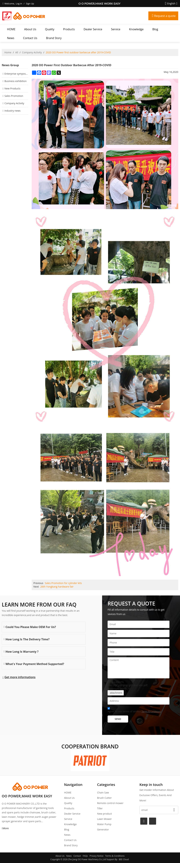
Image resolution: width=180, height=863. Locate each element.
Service (115, 29)
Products (69, 29)
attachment (115, 692)
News (10, 38)
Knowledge (136, 29)
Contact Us (30, 38)
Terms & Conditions (151, 711)
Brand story (54, 38)
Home (7, 52)
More (6, 828)
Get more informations (20, 677)
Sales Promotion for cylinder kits (63, 583)
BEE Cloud (124, 859)
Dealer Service (92, 29)
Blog (155, 29)
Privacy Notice (97, 855)
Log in (19, 3)
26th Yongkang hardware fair (56, 586)
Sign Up (30, 3)
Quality (49, 29)
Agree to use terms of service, (134, 710)
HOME (11, 29)
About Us (30, 29)
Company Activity (32, 52)
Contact (77, 855)
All (16, 52)
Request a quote (165, 16)
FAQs (85, 855)
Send (118, 719)
